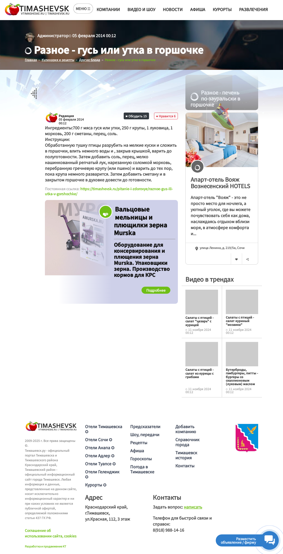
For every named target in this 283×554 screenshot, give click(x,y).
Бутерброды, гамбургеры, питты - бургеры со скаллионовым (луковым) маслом (242, 376)
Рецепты (138, 442)
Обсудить (136, 116)
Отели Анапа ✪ (99, 447)
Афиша (197, 9)
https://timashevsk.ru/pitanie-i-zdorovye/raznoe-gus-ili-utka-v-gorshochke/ (109, 191)
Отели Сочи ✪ (98, 439)
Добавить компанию (185, 429)
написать (193, 506)
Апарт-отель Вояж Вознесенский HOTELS (220, 182)
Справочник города (187, 442)
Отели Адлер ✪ (99, 455)
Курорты (222, 9)
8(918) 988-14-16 (168, 530)
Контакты (184, 465)
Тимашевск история (186, 455)
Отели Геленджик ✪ (102, 474)
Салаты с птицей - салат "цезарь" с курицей (199, 321)
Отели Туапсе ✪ (100, 463)
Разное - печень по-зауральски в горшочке (215, 98)
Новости (173, 9)
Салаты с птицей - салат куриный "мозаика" (240, 321)
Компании (108, 9)
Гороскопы (141, 458)
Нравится (166, 116)
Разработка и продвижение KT (45, 546)
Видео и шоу (141, 9)
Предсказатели (145, 426)
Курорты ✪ (95, 484)
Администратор (52, 35)
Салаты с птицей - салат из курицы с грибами (199, 373)
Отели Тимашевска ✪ (103, 429)
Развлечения (253, 9)
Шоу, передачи (144, 434)
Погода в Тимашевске (142, 469)
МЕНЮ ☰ (83, 8)
